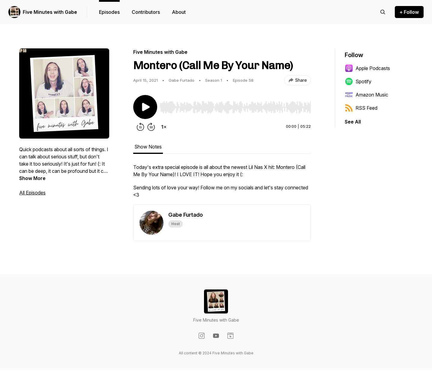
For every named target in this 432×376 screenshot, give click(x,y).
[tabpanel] (222, 184)
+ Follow (409, 12)
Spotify (358, 81)
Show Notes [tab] (148, 147)
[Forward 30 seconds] (151, 127)
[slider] (235, 107)
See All (353, 122)
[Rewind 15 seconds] (140, 127)
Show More (32, 178)
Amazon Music (366, 94)
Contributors (146, 12)
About (179, 12)
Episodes (109, 12)
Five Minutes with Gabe (50, 12)
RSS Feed (361, 108)
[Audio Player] (235, 105)
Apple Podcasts (367, 68)
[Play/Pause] (145, 107)
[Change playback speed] (164, 127)
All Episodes (32, 193)
